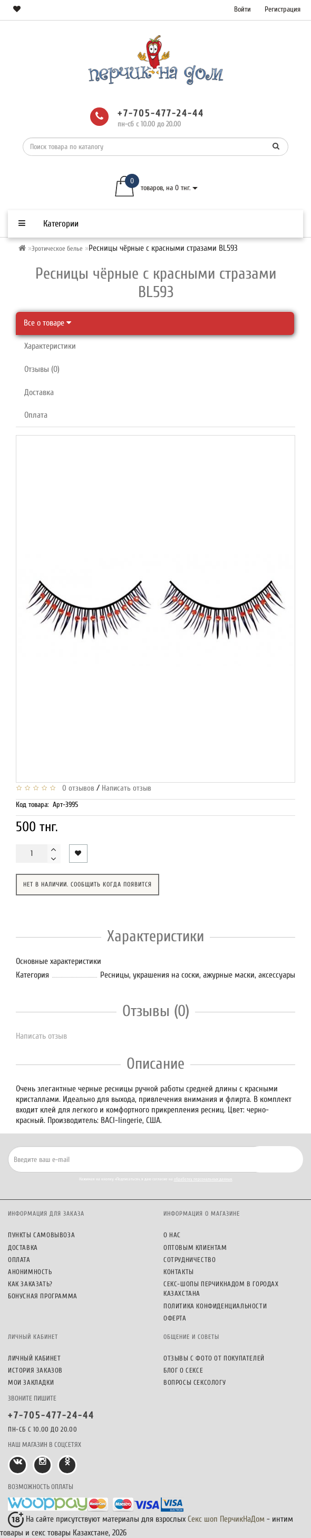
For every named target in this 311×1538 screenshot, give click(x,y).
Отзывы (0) (42, 369)
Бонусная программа (42, 1296)
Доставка (39, 392)
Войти (242, 9)
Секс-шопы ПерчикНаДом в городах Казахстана (221, 1288)
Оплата (35, 415)
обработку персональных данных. (203, 1179)
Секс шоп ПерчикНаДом (226, 1519)
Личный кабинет (34, 1358)
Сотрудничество (189, 1260)
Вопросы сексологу (194, 1382)
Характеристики (50, 346)
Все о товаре (47, 323)
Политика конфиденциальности (215, 1306)
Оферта (175, 1318)
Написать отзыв (126, 788)
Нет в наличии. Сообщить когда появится (87, 884)
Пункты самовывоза (41, 1235)
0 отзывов (76, 788)
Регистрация (282, 9)
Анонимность (30, 1272)
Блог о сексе (183, 1370)
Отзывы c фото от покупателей (214, 1358)
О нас (172, 1235)
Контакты (178, 1272)
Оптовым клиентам (195, 1247)
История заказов (35, 1370)
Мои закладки (31, 1382)
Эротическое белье (57, 248)
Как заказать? (30, 1284)
